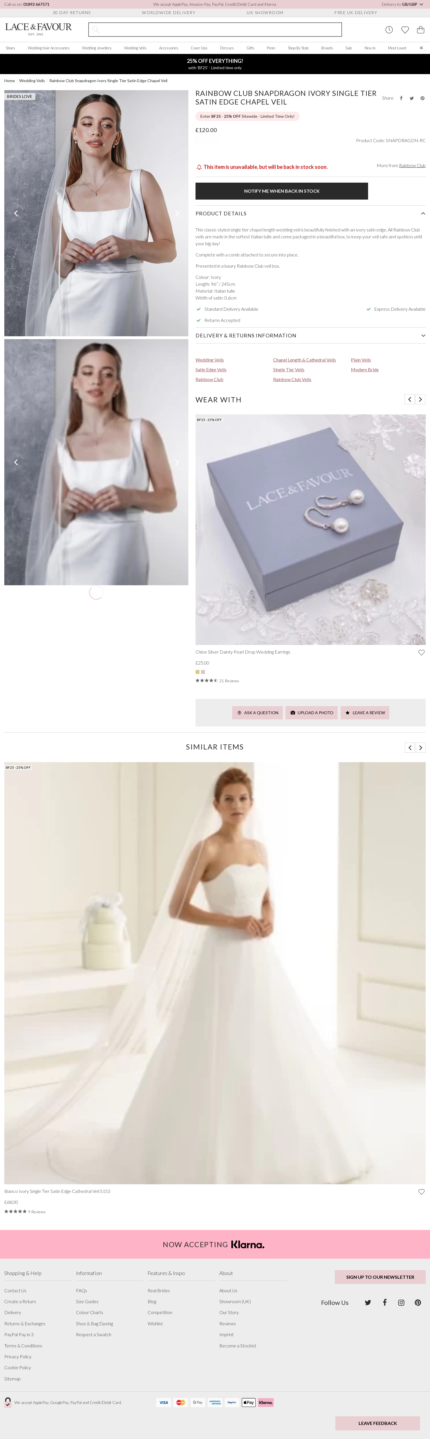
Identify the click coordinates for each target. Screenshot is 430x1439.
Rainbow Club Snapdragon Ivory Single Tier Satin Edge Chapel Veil (108, 80)
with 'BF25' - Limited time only (215, 64)
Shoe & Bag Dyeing (94, 1323)
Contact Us (15, 1290)
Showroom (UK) (235, 1301)
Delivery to (403, 4)
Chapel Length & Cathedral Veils (304, 359)
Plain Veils (361, 359)
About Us (228, 1290)
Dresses (227, 48)
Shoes (10, 48)
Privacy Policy (18, 1356)
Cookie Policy (17, 1367)
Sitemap (12, 1378)
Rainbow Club (412, 165)
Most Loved (397, 48)
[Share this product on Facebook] (401, 98)
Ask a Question (257, 712)
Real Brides (159, 1290)
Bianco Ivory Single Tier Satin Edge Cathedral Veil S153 (57, 1191)
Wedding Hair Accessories (49, 48)
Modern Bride (365, 369)
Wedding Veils (135, 48)
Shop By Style (298, 48)
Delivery (12, 1312)
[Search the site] (222, 29)
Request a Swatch (93, 1334)
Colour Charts (89, 1312)
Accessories (168, 48)
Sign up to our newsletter (380, 1277)
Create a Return (20, 1301)
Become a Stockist (237, 1345)
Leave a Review (365, 712)
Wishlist (155, 1323)
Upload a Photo (311, 712)
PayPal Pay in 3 (19, 1334)
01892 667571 (36, 4)
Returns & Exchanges (24, 1323)
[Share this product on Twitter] (411, 98)
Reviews (227, 1323)
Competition (160, 1312)
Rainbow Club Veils (292, 379)
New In (370, 48)
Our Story (229, 1312)
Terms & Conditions (23, 1345)
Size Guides (87, 1301)
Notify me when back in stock (282, 191)
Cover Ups (199, 48)
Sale (348, 48)
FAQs (81, 1290)
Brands (327, 48)
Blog (152, 1301)
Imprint (226, 1334)
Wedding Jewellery (97, 48)
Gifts (251, 48)
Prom (271, 48)
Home (9, 80)
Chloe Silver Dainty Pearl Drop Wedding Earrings (243, 651)
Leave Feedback (378, 1423)
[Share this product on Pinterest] (422, 98)
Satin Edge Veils (211, 369)
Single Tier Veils (288, 369)
